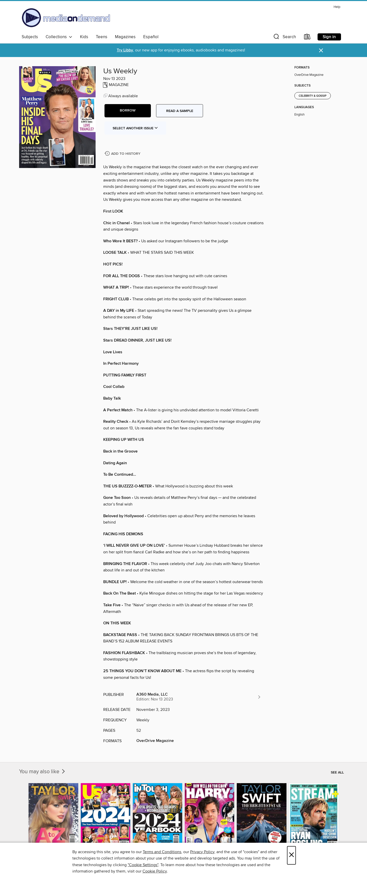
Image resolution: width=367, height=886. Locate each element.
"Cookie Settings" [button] (143, 864)
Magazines (125, 37)
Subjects (30, 37)
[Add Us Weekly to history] (123, 154)
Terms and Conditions (162, 851)
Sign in (329, 37)
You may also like (42, 771)
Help (337, 7)
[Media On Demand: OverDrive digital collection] (66, 17)
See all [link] (337, 772)
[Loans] (307, 38)
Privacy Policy (202, 851)
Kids (84, 37)
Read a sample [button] (179, 111)
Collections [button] (59, 37)
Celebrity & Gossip (312, 96)
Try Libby (125, 50)
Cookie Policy (154, 871)
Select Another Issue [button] (135, 128)
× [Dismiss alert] (321, 50)
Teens (101, 37)
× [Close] (291, 855)
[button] (284, 38)
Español (151, 37)
